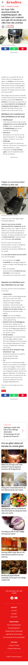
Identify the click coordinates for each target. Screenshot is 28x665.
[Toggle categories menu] (2, 2)
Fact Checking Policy (14, 625)
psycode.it (14, 617)
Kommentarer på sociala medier (14, 637)
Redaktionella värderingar (14, 631)
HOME (2, 6)
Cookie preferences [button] (14, 648)
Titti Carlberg (10, 26)
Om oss (14, 611)
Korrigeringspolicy (14, 628)
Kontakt (14, 614)
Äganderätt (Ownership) (14, 634)
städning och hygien (13, 6)
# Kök (4, 391)
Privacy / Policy (14, 645)
